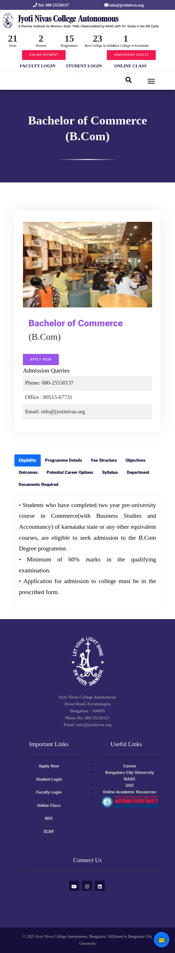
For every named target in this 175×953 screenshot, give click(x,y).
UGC (130, 785)
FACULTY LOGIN (37, 65)
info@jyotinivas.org (124, 5)
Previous (10, 65)
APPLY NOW (41, 359)
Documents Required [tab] (38, 484)
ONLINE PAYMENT (44, 55)
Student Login (49, 779)
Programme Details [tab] (63, 460)
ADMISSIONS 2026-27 (131, 55)
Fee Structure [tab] (104, 460)
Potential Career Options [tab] (70, 472)
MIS (49, 818)
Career (129, 766)
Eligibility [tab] (27, 460)
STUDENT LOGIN (84, 65)
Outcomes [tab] (28, 472)
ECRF (49, 831)
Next (157, 65)
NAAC (129, 779)
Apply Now (49, 766)
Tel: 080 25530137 (51, 5)
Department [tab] (138, 472)
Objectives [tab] (136, 460)
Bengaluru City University (129, 772)
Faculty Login (49, 792)
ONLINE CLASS (130, 65)
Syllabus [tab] (110, 472)
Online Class (49, 805)
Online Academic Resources (129, 791)
